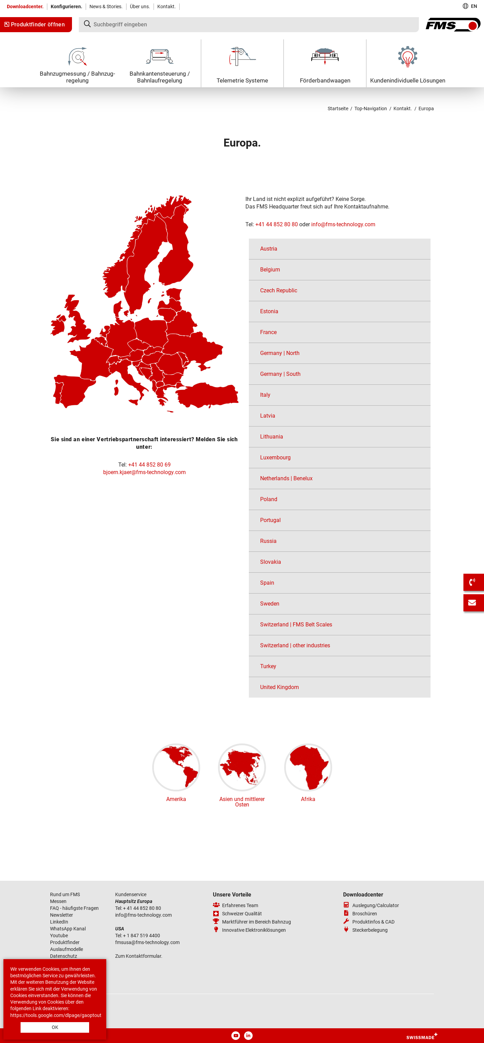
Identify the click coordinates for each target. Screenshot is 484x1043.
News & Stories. (106, 6)
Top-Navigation (370, 108)
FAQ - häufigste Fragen (74, 908)
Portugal (270, 520)
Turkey (268, 666)
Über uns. (140, 6)
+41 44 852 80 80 (276, 224)
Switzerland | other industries (295, 645)
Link (37, 1008)
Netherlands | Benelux (286, 478)
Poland (268, 499)
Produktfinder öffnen (34, 24)
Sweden (269, 603)
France (268, 332)
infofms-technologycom (343, 224)
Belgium (270, 269)
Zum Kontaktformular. (138, 956)
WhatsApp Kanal (68, 928)
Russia (268, 541)
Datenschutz (63, 956)
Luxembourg (275, 457)
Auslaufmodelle (66, 949)
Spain (267, 583)
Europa (426, 108)
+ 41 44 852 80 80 (142, 908)
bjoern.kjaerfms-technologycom (144, 472)
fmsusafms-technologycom (147, 942)
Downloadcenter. (25, 6)
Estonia (269, 311)
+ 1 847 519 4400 (142, 935)
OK (55, 1027)
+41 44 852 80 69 (149, 464)
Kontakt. (166, 6)
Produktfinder (65, 942)
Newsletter (61, 915)
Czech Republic (278, 290)
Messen (59, 901)
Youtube (59, 935)
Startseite (338, 108)
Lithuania (271, 436)
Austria (268, 248)
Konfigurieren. (66, 6)
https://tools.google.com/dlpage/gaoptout (55, 1015)
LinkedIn (59, 922)
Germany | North (280, 353)
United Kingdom (279, 687)
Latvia (267, 415)
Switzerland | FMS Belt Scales (296, 624)
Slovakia (270, 562)
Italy (265, 395)
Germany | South (280, 374)
